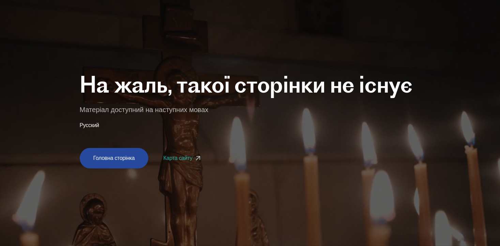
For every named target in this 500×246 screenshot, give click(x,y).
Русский (89, 125)
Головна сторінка (114, 158)
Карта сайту (182, 158)
